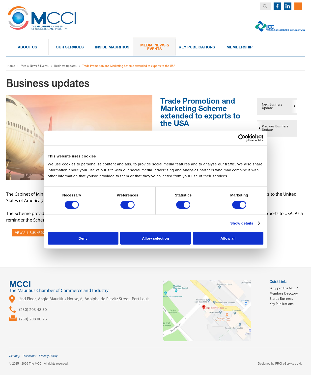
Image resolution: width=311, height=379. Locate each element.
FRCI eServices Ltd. (288, 363)
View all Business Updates (36, 233)
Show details (241, 223)
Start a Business (281, 299)
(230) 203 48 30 (33, 309)
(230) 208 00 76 (33, 318)
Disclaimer (29, 356)
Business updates (65, 66)
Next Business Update (272, 106)
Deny (83, 238)
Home (11, 66)
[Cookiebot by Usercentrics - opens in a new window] (241, 138)
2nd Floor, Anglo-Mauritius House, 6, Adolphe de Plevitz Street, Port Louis (84, 298)
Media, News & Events (35, 66)
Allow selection (155, 238)
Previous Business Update (275, 128)
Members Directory (284, 293)
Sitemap (14, 356)
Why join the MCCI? (284, 288)
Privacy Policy (48, 356)
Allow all (228, 238)
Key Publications (282, 304)
